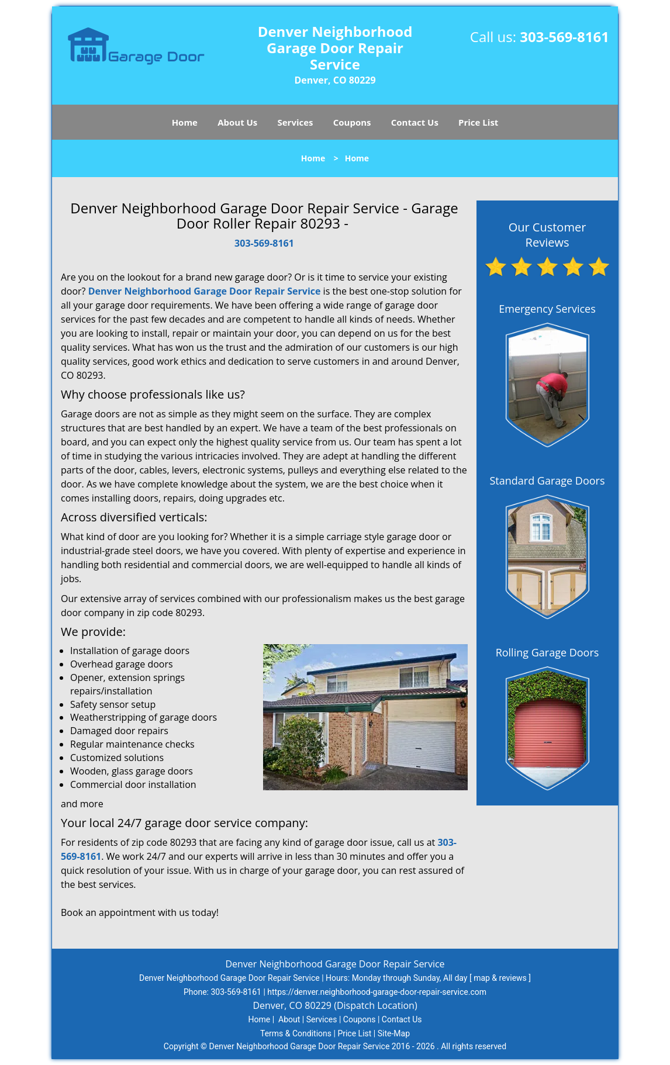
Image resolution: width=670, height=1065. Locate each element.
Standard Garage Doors (547, 480)
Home (185, 122)
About (289, 1019)
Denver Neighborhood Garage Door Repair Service (204, 291)
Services (295, 122)
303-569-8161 (564, 36)
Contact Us (414, 122)
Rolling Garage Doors (547, 652)
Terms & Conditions (295, 1033)
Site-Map (394, 1033)
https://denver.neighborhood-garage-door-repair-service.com (376, 992)
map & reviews (501, 978)
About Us (237, 122)
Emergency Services (547, 309)
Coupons (352, 122)
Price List (478, 122)
